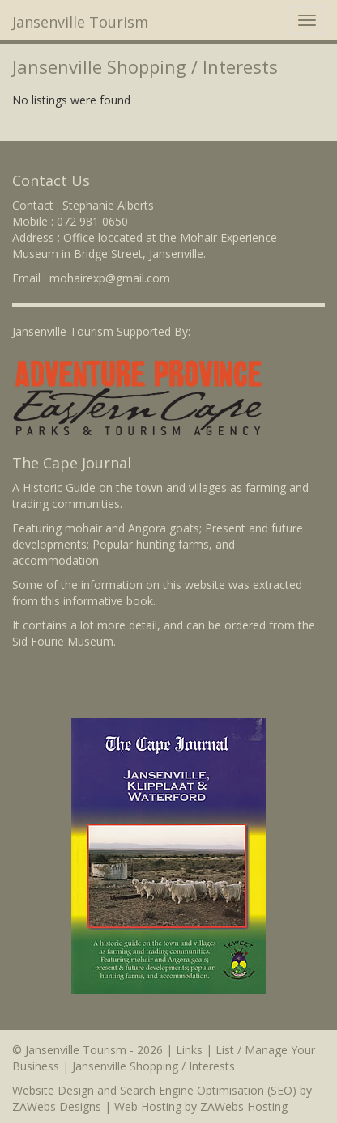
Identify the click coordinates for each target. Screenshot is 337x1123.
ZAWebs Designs (56, 1106)
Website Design (53, 1090)
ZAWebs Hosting (244, 1106)
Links (189, 1049)
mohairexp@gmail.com (109, 278)
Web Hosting (147, 1106)
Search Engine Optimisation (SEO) (208, 1090)
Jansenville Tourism (80, 22)
